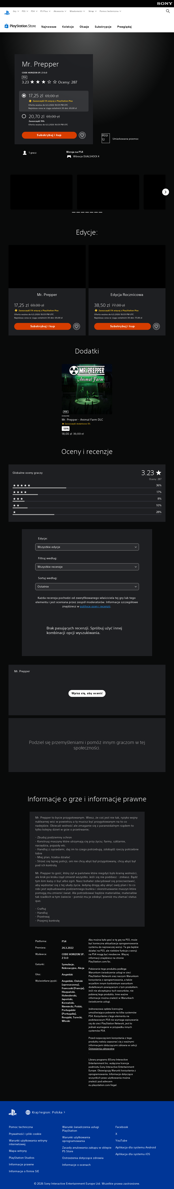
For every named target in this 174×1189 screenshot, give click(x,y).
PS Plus (44, 11)
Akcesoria (59, 11)
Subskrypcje (103, 23)
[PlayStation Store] (21, 22)
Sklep (91, 11)
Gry (14, 11)
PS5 (24, 11)
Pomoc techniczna (108, 11)
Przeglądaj (124, 23)
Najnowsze (48, 23)
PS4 (33, 11)
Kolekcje (68, 23)
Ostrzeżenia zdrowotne (101, 1045)
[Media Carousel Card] (41, 188)
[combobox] (87, 543)
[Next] (165, 188)
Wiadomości (75, 11)
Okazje (84, 23)
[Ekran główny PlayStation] (7, 11)
